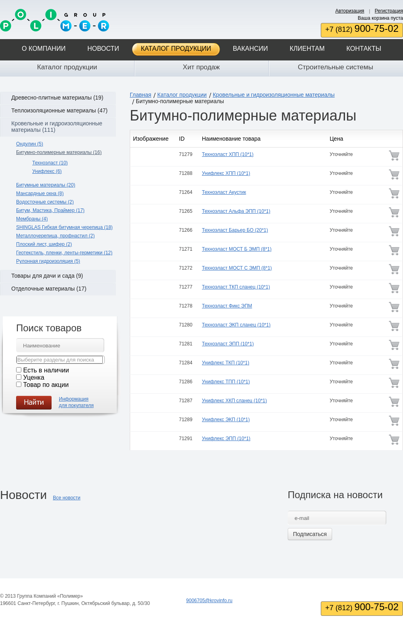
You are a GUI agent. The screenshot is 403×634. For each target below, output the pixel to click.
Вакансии (250, 48)
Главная (140, 94)
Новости (103, 48)
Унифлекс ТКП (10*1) (225, 363)
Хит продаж (201, 67)
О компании (44, 48)
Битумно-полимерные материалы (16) (59, 152)
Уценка (33, 377)
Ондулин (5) (29, 144)
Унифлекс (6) (47, 171)
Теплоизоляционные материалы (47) (59, 110)
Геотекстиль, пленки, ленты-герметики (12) (64, 253)
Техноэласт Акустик (224, 192)
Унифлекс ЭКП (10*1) (226, 419)
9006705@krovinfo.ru (209, 600)
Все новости (66, 498)
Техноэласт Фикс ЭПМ (227, 306)
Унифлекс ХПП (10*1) (226, 173)
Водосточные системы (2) (45, 202)
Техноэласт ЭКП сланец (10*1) (236, 325)
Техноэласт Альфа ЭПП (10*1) (236, 211)
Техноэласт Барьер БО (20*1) (235, 230)
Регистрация (389, 11)
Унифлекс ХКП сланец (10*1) (234, 400)
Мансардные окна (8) (40, 193)
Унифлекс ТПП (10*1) (226, 382)
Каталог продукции (176, 48)
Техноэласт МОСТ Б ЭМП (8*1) (237, 249)
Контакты (364, 48)
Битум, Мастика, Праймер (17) (50, 210)
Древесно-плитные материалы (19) (57, 97)
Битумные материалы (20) (45, 185)
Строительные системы (335, 67)
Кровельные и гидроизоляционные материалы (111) (56, 126)
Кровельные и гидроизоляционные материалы (274, 94)
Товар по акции (46, 384)
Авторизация (349, 11)
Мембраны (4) (32, 219)
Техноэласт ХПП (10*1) (227, 154)
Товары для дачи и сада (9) (47, 275)
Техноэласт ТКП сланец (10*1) (236, 287)
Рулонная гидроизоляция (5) (48, 261)
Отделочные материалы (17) (48, 288)
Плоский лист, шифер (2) (44, 244)
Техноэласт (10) (50, 163)
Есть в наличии (46, 370)
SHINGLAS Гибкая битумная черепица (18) (64, 227)
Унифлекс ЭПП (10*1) (226, 438)
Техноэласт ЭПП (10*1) (228, 344)
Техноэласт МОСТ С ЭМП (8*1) (237, 268)
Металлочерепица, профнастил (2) (55, 236)
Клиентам (307, 48)
